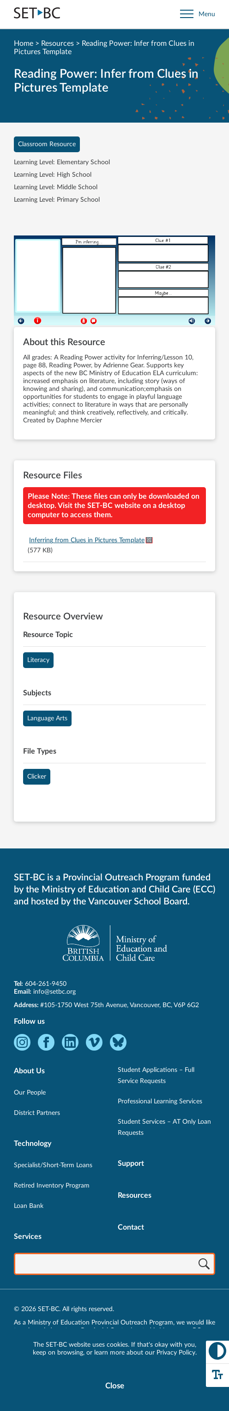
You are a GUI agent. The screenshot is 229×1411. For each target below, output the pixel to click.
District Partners (37, 1113)
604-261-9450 (45, 984)
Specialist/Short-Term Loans (53, 1165)
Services (28, 1236)
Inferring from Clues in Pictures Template (87, 540)
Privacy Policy (176, 1352)
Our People (30, 1092)
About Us (29, 1071)
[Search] (204, 1265)
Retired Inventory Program (52, 1185)
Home (23, 43)
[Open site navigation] (197, 14)
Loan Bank (28, 1206)
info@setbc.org (54, 992)
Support (131, 1163)
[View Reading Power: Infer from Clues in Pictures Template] (114, 281)
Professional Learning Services (160, 1101)
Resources (57, 43)
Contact (131, 1227)
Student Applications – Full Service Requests (156, 1075)
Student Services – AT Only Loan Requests (164, 1127)
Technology (32, 1143)
